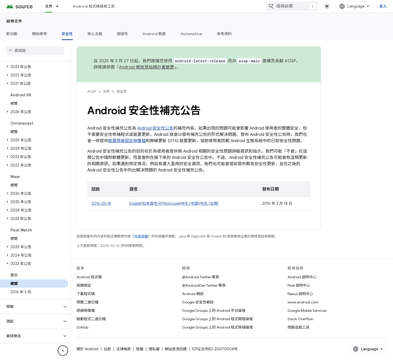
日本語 (148, 203)
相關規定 (84, 285)
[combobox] (292, 6)
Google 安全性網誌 (198, 302)
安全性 (121, 91)
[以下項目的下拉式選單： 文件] (59, 6)
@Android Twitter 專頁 (200, 277)
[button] (34, 67)
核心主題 (94, 33)
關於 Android (87, 349)
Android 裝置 (154, 33)
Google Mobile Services (307, 310)
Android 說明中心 (302, 277)
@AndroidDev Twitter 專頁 (204, 285)
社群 (107, 349)
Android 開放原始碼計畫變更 (146, 67)
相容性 (122, 33)
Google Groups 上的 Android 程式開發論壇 (217, 319)
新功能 (11, 33)
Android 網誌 (193, 293)
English (136, 203)
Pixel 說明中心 (299, 285)
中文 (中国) (190, 203)
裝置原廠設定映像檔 (127, 140)
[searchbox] (35, 50)
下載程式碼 (86, 293)
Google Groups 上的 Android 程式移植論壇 (217, 327)
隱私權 (154, 349)
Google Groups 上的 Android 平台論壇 (213, 310)
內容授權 (141, 236)
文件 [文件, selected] (49, 6)
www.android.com (303, 302)
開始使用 (39, 33)
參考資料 (224, 33)
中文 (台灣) (209, 203)
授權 (139, 349)
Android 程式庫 (89, 277)
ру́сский (173, 203)
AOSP (91, 91)
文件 (106, 91)
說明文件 (14, 21)
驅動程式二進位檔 (91, 319)
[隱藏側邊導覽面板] (63, 350)
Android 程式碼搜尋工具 (94, 6)
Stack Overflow (300, 319)
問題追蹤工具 (298, 327)
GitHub (82, 327)
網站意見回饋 (176, 349)
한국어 (160, 203)
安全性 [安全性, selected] (67, 33)
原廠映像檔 (86, 310)
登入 (383, 6)
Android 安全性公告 (155, 128)
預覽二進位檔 (87, 302)
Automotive (191, 33)
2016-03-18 (101, 203)
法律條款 (123, 349)
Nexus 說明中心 (300, 293)
